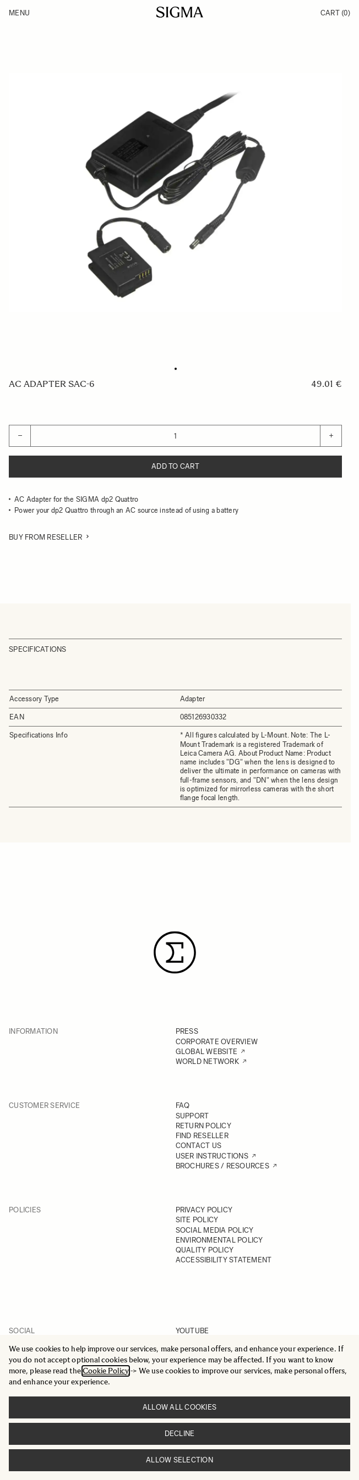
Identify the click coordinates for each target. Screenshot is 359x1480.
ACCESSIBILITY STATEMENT (224, 1260)
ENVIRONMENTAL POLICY (219, 1240)
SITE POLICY (197, 1220)
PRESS (187, 1031)
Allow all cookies (179, 1407)
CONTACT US (199, 1145)
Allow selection (179, 1460)
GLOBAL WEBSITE (207, 1051)
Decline (180, 1433)
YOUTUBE (192, 1331)
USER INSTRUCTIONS (212, 1156)
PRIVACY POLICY (204, 1210)
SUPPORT (192, 1116)
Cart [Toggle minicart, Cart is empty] (335, 13)
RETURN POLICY (203, 1126)
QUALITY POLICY (205, 1250)
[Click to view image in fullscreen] (175, 192)
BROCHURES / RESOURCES (222, 1166)
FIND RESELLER (202, 1136)
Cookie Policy (106, 1371)
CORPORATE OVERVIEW (217, 1042)
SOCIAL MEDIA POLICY (215, 1230)
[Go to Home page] (179, 12)
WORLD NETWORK (207, 1061)
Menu (19, 13)
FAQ (183, 1105)
